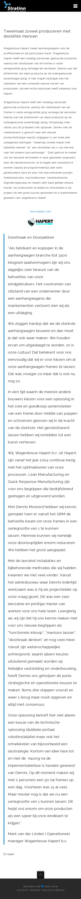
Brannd (59, 890)
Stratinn (35, 890)
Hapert (10, 854)
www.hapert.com (40, 211)
